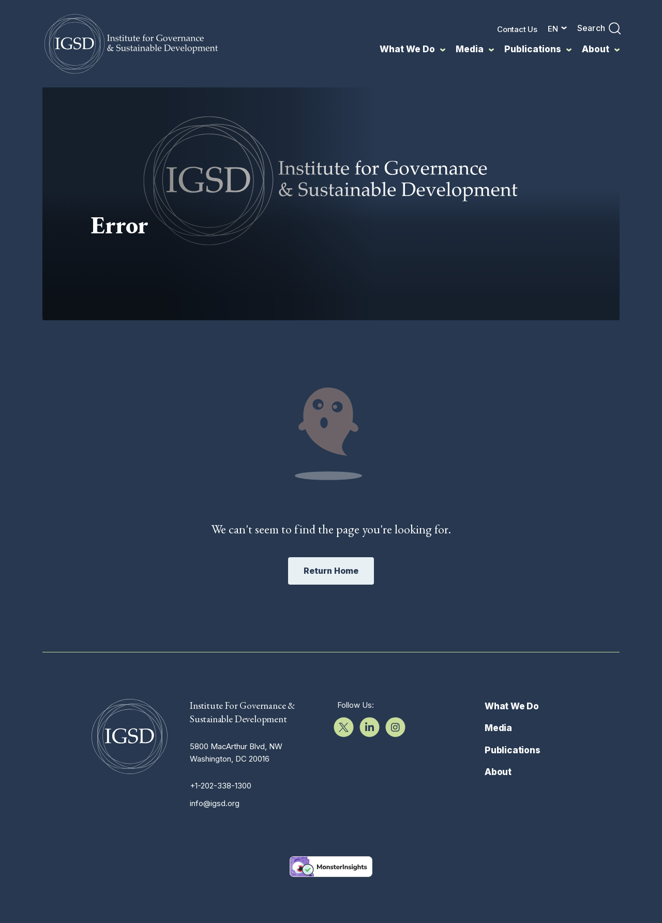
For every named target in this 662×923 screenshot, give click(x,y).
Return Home (331, 617)
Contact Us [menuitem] (517, 29)
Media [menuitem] (470, 49)
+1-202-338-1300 (220, 832)
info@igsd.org (214, 849)
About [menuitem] (595, 49)
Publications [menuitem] (532, 49)
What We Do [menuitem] (407, 49)
